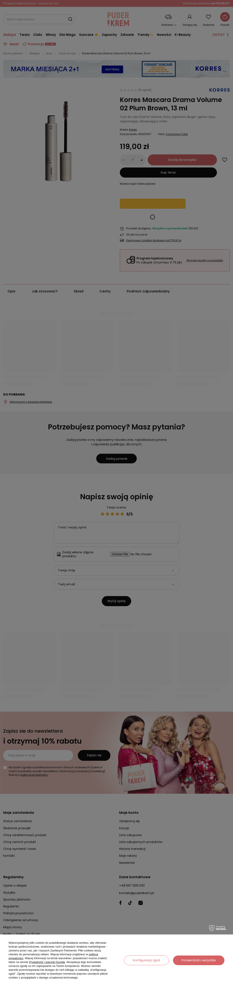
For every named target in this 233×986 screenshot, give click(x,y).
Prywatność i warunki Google (47, 962)
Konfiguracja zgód (146, 960)
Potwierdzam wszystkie (199, 960)
